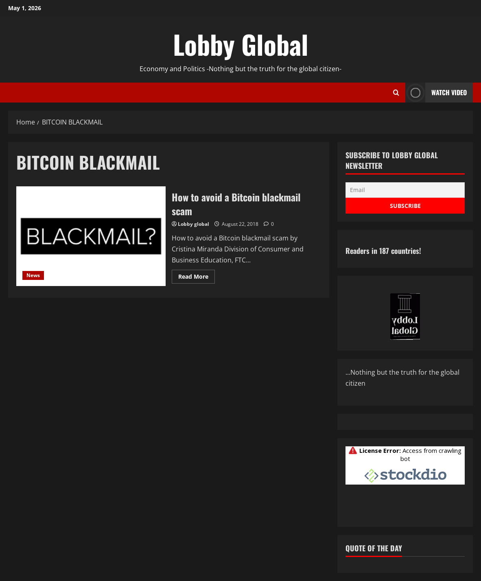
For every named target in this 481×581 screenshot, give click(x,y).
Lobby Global (240, 44)
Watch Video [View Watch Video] (436, 93)
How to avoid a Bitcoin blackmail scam (91, 236)
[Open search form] (396, 92)
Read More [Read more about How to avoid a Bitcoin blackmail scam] (196, 278)
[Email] (405, 190)
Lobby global (193, 224)
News (33, 275)
